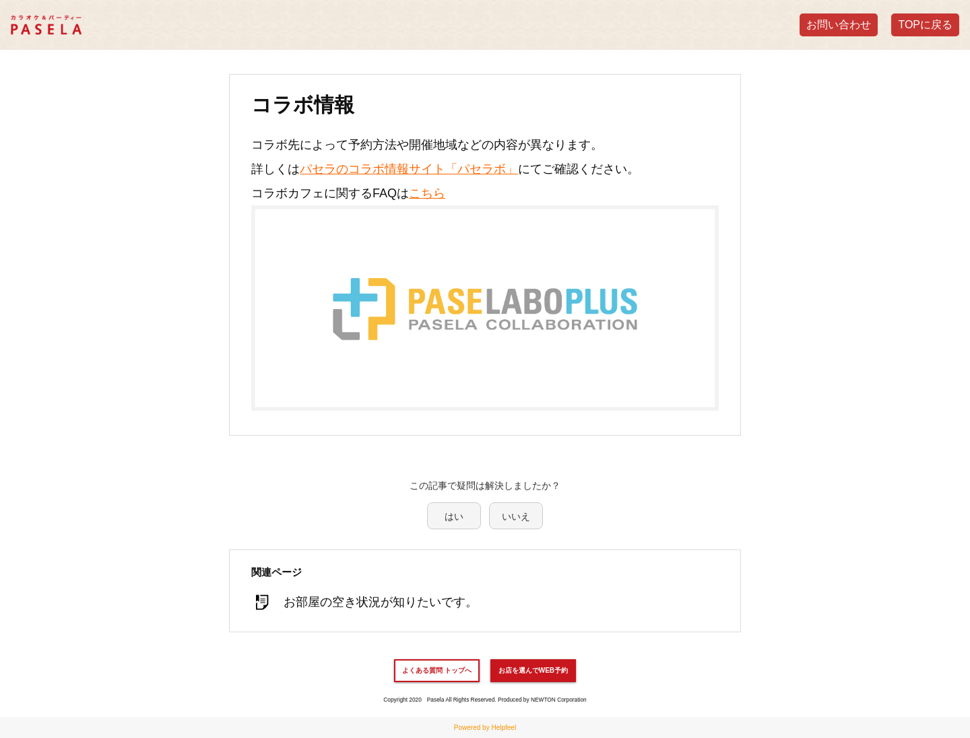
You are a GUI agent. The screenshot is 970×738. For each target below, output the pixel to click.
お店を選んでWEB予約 (533, 670)
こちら (427, 193)
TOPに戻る (925, 24)
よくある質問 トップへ (437, 670)
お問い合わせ (838, 24)
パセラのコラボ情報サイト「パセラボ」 (409, 169)
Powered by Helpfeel (485, 727)
